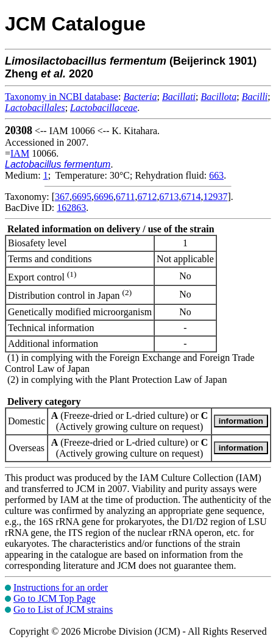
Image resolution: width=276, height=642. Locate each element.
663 (216, 175)
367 (62, 196)
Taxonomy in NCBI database (61, 96)
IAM (19, 153)
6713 (169, 196)
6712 (147, 196)
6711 (125, 196)
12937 (215, 196)
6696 (103, 196)
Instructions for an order (60, 587)
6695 (81, 196)
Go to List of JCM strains (63, 609)
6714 (190, 196)
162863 (71, 207)
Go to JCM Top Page (54, 598)
